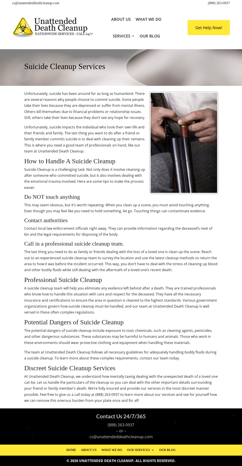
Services (121, 36)
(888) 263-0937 (219, 3)
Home (71, 450)
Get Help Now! (208, 27)
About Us (121, 19)
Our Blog (150, 36)
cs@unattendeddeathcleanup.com (35, 3)
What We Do (148, 19)
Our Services (138, 450)
